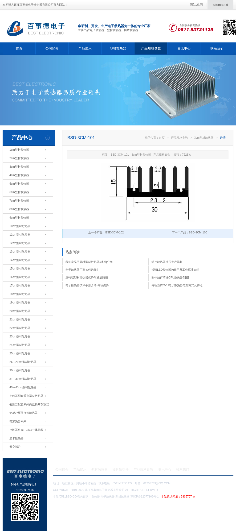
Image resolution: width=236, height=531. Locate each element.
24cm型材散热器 (19, 345)
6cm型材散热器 (19, 192)
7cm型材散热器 (19, 200)
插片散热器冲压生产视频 (167, 262)
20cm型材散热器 (19, 311)
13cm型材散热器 (19, 251)
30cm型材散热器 (19, 370)
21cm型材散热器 (19, 319)
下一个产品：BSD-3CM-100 (189, 232)
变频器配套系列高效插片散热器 (29, 404)
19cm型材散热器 (19, 302)
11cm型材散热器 (19, 234)
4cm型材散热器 (19, 175)
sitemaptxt (220, 5)
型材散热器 (118, 48)
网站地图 (196, 5)
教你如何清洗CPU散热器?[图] (170, 277)
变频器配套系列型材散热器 (26, 396)
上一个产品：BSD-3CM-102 (106, 232)
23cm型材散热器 (19, 336)
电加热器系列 (17, 421)
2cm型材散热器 (19, 158)
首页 (19, 48)
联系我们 (217, 48)
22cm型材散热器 (19, 328)
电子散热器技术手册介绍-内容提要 (87, 285)
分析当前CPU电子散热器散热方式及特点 (177, 285)
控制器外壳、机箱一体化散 (26, 429)
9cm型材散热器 (19, 217)
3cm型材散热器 (19, 166)
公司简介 (52, 48)
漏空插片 (15, 446)
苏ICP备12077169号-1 (163, 496)
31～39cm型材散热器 (23, 379)
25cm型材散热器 (19, 353)
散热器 (95, 496)
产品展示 (85, 48)
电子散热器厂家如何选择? (81, 269)
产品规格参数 (151, 48)
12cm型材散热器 (19, 243)
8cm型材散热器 (19, 209)
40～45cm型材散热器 (23, 387)
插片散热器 (120, 469)
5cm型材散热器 (19, 183)
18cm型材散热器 (19, 294)
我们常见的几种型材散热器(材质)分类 (89, 262)
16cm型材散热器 (19, 277)
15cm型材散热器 (19, 268)
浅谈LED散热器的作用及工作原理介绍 (175, 269)
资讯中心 (184, 48)
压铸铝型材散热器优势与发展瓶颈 (86, 277)
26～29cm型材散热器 (23, 362)
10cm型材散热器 (19, 226)
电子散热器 (108, 496)
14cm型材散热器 (19, 260)
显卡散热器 (16, 438)
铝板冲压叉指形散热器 (23, 413)
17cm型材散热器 (19, 285)
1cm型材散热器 (19, 149)
